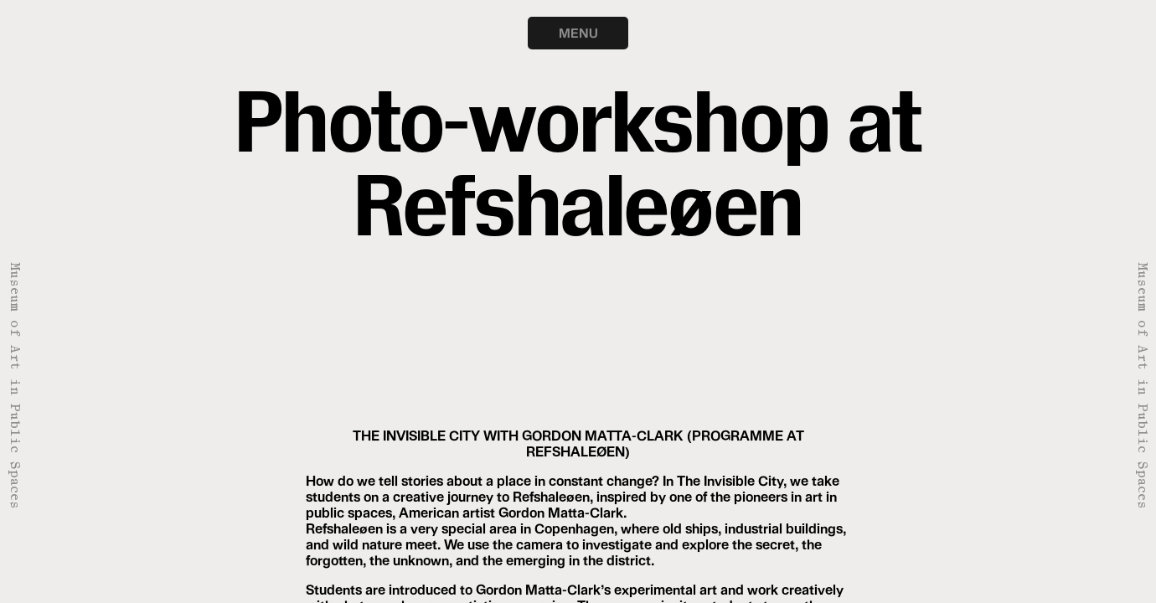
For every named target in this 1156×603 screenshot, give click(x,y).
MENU (578, 32)
